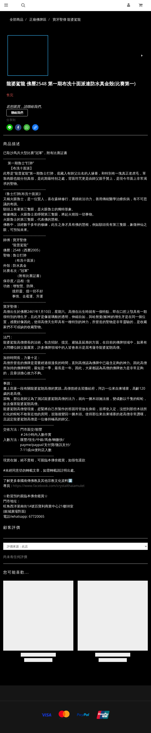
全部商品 (16, 19)
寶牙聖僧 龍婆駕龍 (67, 19)
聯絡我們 (17, 113)
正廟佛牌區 (37, 19)
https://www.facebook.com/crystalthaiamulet (49, 485)
